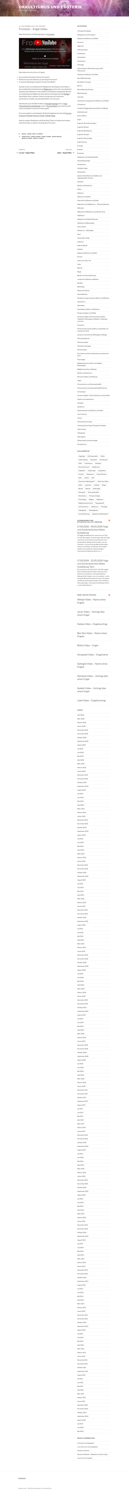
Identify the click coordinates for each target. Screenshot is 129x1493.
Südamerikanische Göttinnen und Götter (90, 410)
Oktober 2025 (81, 737)
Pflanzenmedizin (82, 342)
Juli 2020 (80, 974)
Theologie (104, 506)
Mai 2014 (80, 1251)
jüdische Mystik (82, 245)
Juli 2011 (80, 1379)
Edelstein (98, 463)
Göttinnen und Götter (84, 197)
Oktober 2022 (81, 872)
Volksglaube (81, 433)
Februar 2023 (81, 857)
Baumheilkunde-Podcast (85, 89)
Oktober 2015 (81, 1187)
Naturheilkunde (82, 294)
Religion (91, 499)
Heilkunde (80, 208)
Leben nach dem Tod (84, 260)
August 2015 (81, 1195)
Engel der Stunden (35, 134)
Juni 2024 (80, 797)
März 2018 (80, 1079)
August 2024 (81, 790)
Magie (79, 272)
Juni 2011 (80, 1382)
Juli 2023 (80, 839)
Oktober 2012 (81, 1322)
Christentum (81, 104)
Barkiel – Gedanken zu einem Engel (96, 1454)
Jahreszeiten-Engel (83, 238)
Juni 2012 (80, 1337)
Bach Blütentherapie (84, 78)
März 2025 (80, 764)
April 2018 (80, 1075)
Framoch (22, 116)
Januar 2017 (81, 1131)
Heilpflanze (81, 215)
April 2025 (80, 760)
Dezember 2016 (82, 1135)
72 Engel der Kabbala (84, 31)
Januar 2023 (81, 861)
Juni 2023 (80, 842)
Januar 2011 (81, 1401)
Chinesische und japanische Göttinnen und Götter (93, 101)
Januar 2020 (81, 996)
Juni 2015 (80, 1202)
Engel (24, 134)
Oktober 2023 (81, 827)
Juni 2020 (80, 977)
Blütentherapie (82, 93)
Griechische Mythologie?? (86, 481)
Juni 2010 (80, 1427)
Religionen (48, 89)
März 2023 (80, 854)
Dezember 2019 (82, 1000)
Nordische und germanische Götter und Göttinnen (93, 298)
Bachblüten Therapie (84, 82)
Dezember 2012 (82, 1315)
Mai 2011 (80, 1386)
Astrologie (80, 65)
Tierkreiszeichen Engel (84, 422)
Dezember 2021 (82, 910)
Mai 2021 (80, 936)
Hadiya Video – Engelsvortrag (92, 624)
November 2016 (82, 1139)
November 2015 (82, 1184)
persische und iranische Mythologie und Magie (92, 335)
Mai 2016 (80, 1161)
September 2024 (82, 786)
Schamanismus (83, 506)
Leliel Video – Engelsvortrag (91, 700)
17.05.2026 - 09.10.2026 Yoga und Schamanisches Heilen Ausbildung (92, 529)
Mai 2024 (80, 801)
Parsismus (80, 325)
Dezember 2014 (82, 1225)
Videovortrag (81, 429)
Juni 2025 (80, 752)
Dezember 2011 (82, 1360)
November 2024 (82, 779)
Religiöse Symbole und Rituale (87, 369)
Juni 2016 (80, 1157)
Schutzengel (81, 392)
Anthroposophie (82, 50)
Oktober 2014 (81, 1232)
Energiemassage (51, 104)
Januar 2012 (81, 1356)
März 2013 (80, 1304)
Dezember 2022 (82, 865)
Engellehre (46, 136)
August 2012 (81, 1330)
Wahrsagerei (81, 437)
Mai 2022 (80, 891)
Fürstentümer (81, 164)
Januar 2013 (81, 1311)
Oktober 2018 (81, 1052)
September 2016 (82, 1146)
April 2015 (80, 1210)
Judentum (80, 242)
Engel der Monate (83, 127)
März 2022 (80, 899)
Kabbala (80, 249)
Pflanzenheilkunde (83, 338)
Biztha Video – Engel (87, 645)
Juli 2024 (80, 794)
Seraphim (80, 403)
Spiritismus (80, 407)
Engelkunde (36, 136)
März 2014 (80, 1259)
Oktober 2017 (81, 1097)
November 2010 (82, 1409)
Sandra (79, 1450)
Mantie (80, 488)
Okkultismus (38, 138)
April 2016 (80, 1165)
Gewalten (80, 182)
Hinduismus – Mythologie (85, 230)
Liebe (79, 264)
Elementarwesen (83, 467)
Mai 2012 (80, 1341)
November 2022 (82, 869)
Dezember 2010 (82, 1405)
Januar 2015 (81, 1221)
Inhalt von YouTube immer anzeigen (45, 59)
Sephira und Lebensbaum (85, 399)
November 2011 (82, 1364)
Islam (79, 234)
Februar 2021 (81, 947)
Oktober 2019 (81, 1007)
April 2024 (80, 805)
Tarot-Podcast (82, 414)
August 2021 (81, 925)
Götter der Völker (103, 481)
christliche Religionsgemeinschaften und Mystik (92, 108)
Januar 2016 (81, 1176)
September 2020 (82, 966)
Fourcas (68, 113)
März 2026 (80, 719)
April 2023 (80, 850)
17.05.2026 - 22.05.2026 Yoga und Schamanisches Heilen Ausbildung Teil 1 (92, 563)
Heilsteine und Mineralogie (85, 223)
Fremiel (29, 116)
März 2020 (81, 989)
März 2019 (80, 1034)
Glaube (86, 478)
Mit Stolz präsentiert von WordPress (39, 1488)
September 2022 (82, 876)
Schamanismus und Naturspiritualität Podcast (92, 388)
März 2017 (80, 1124)
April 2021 (80, 940)
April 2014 (80, 1255)
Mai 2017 (80, 1116)
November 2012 (82, 1319)
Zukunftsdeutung (84, 514)
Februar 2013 (81, 1307)
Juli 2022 (80, 884)
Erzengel (80, 146)
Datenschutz (22, 1488)
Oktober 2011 (81, 1367)
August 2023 (81, 835)
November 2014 (82, 1229)
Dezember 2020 (82, 955)
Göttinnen (80, 193)
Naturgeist (81, 492)
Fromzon (36, 116)
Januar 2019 (81, 1041)
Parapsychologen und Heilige (86, 313)
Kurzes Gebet (52, 106)
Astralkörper (81, 53)
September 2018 (82, 1056)
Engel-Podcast (82, 142)
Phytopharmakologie (84, 346)
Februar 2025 (81, 767)
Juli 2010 (80, 1424)
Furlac (42, 116)
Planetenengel (82, 350)
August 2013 (81, 1285)
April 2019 (80, 1030)
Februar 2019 (81, 1037)
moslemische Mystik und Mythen (88, 279)
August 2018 (81, 1060)
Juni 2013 (80, 1292)
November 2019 (82, 1004)
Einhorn (86, 1450)
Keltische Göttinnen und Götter (87, 253)
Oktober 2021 (81, 917)
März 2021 (80, 944)
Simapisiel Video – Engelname (92, 654)
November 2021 (82, 914)
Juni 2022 (80, 887)
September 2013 (82, 1281)
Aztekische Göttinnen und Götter (87, 74)
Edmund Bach (81, 116)
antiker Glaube (83, 460)
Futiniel (48, 116)
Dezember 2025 (82, 730)
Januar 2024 (81, 816)
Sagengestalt (99, 503)
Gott (93, 478)
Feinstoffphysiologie (83, 161)
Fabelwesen (90, 474)
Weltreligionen (93, 510)
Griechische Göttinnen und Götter (88, 200)
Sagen (79, 380)
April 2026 (80, 715)
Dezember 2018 (82, 1045)
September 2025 (82, 741)
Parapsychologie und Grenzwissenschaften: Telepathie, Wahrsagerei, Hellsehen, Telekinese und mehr (92, 319)
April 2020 (80, 985)
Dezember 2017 (82, 1090)
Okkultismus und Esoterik (50, 7)
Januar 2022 (81, 906)
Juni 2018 (80, 1067)
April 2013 (80, 1300)
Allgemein (80, 46)
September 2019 (82, 1011)
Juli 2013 (80, 1289)
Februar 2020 (81, 992)
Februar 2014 (81, 1262)
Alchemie (80, 42)
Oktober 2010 (81, 1412)
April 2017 (80, 1120)
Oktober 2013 (81, 1277)
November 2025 (82, 734)
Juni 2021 (80, 932)
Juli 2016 (80, 1154)
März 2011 (80, 1394)
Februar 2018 (81, 1082)
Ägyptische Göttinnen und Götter (87, 38)
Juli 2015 (80, 1199)
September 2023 (82, 831)
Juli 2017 (80, 1109)
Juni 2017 (80, 1112)
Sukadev (42, 26)
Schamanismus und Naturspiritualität (89, 384)
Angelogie (26, 136)
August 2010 (81, 1420)
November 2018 (82, 1049)
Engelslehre (27, 138)
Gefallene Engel (82, 168)
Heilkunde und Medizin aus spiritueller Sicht (91, 212)
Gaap (53, 116)
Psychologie (81, 359)
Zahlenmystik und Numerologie (87, 440)
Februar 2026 (81, 722)
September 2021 (82, 921)
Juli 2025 (80, 749)
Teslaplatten (90, 1443)
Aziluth (90, 1458)
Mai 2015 (80, 1206)
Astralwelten (81, 57)
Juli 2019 (80, 1019)
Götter (79, 189)
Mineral (88, 488)
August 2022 (81, 880)
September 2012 (82, 1326)
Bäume (79, 86)
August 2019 (81, 1015)
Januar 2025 (81, 771)
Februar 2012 (81, 1352)
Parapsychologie (94, 496)
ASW (80, 463)
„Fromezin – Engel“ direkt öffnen (59, 65)
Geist (80, 478)
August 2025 (81, 745)
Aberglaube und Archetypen (86, 35)
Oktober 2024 (81, 782)
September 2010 (82, 1416)
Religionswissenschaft (85, 503)
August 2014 (81, 1240)
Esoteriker (80, 153)
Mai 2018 (80, 1071)
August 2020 (81, 970)
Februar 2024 (81, 812)
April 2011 (80, 1390)
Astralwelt (93, 460)
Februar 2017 (81, 1127)
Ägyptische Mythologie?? (100, 514)
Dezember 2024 (82, 775)
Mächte (79, 268)
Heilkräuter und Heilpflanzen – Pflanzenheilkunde (93, 204)
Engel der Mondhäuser (84, 131)
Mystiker (80, 283)
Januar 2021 (81, 951)
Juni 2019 (80, 1022)
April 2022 (80, 895)
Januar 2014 (81, 1266)
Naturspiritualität (93, 492)
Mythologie (80, 287)
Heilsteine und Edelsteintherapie (87, 219)
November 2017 (82, 1094)
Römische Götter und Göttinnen (87, 377)
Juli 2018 (80, 1064)
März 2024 (80, 809)
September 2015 (82, 1191)
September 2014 (82, 1236)
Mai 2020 (80, 981)
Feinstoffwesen (102, 474)
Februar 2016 (81, 1172)
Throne (79, 418)
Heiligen (67, 94)
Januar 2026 (81, 726)
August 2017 (81, 1105)
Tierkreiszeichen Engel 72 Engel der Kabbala (91, 425)
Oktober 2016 (81, 1142)
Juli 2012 (80, 1334)
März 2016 (80, 1169)
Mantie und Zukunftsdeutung (86, 275)
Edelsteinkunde (82, 112)
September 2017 (82, 1101)
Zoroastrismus (82, 444)
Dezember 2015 (82, 1180)
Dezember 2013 (82, 1270)
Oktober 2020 (82, 962)
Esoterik (80, 149)
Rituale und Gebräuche (84, 373)
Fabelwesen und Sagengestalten (87, 157)
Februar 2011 (81, 1397)
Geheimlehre (81, 172)
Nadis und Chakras (83, 290)
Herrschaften (81, 227)
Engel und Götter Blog (86, 595)
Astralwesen (81, 61)
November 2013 (82, 1274)
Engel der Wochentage (84, 138)
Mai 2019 (80, 1026)
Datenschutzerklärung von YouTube (52, 51)
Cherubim (80, 97)
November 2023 (82, 824)
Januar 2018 (81, 1086)
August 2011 (81, 1375)
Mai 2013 (80, 1296)
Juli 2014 (80, 1244)
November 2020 (82, 959)
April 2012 (80, 1345)
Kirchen (79, 257)
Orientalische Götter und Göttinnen (88, 309)
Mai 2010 (80, 1431)
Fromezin (50, 34)
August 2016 (81, 1150)
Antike (102, 456)
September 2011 (82, 1371)
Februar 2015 (81, 1217)
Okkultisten (81, 305)
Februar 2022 (81, 902)
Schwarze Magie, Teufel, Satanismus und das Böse (93, 395)
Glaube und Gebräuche (84, 185)
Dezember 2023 (82, 820)
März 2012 (80, 1349)
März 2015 (80, 1214)
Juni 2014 (80, 1247)
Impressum (22, 1478)
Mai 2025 (80, 756)
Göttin (80, 485)
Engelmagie (57, 136)
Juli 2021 (80, 929)
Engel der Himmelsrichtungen (86, 123)
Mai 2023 (80, 846)
